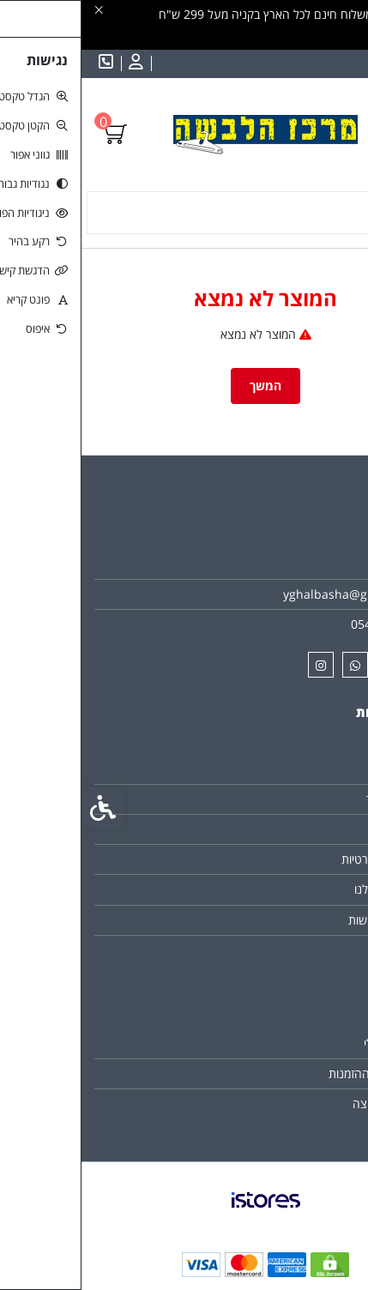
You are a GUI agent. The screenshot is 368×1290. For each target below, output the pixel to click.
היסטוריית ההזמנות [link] (292, 1073)
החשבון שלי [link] (310, 1043)
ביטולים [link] (320, 950)
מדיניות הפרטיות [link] (299, 859)
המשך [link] (184, 385)
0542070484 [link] (303, 624)
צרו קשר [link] (318, 769)
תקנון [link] (325, 829)
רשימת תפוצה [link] (304, 1103)
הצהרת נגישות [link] (302, 920)
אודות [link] (325, 564)
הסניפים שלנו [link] (305, 889)
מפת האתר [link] (311, 799)
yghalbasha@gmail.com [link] (270, 594)
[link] (329, 1182)
